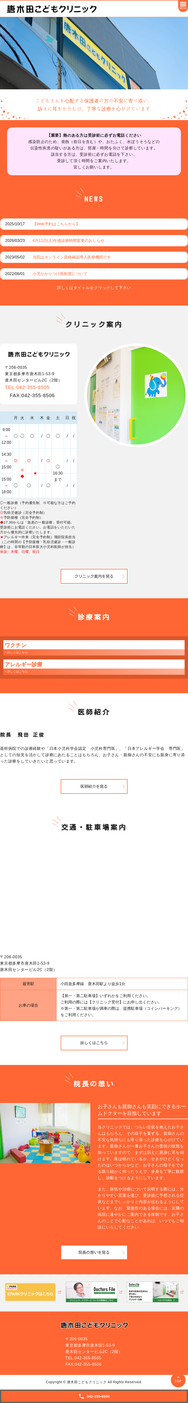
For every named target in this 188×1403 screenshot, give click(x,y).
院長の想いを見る (94, 1252)
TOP (178, 1381)
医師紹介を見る (94, 786)
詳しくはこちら (94, 1043)
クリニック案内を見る (94, 576)
